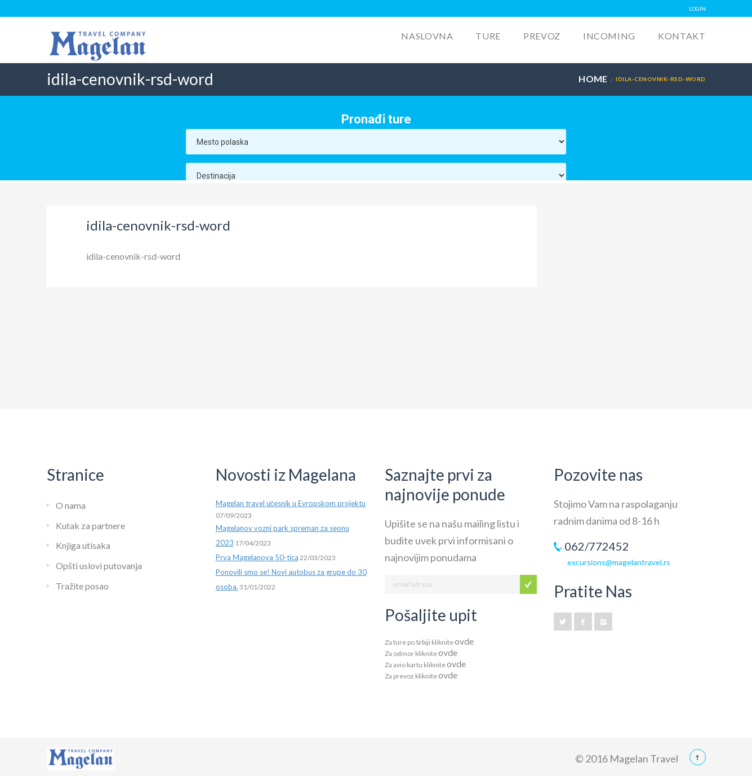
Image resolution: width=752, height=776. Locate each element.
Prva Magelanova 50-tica (257, 557)
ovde (464, 641)
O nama (71, 505)
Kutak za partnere (90, 525)
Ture (488, 35)
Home (593, 78)
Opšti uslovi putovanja (99, 565)
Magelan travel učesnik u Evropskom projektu (291, 503)
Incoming (609, 35)
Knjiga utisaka (83, 545)
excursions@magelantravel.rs (618, 562)
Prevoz (541, 35)
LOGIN (697, 8)
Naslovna (427, 35)
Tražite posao (82, 585)
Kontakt (681, 35)
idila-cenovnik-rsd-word (133, 256)
